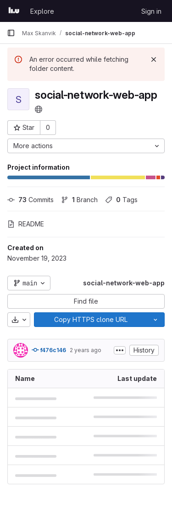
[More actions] (86, 146)
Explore (42, 11)
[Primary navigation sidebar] (11, 33)
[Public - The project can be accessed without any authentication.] (38, 109)
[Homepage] (14, 11)
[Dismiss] (153, 59)
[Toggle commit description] (120, 350)
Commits (30, 199)
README (25, 224)
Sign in (151, 11)
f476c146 (49, 349)
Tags (121, 199)
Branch (79, 199)
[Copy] (90, 319)
